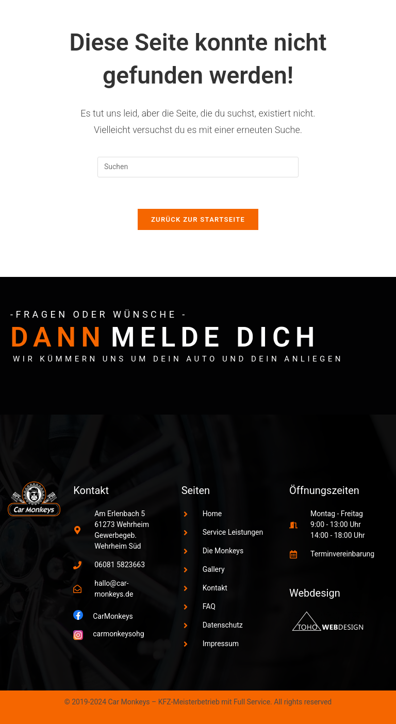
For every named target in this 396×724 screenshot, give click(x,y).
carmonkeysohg (118, 634)
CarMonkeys (113, 616)
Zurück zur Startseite (198, 219)
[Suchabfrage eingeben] (198, 167)
